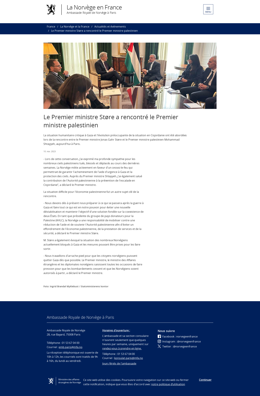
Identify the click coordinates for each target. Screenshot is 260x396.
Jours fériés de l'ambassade (119, 363)
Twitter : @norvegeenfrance (177, 346)
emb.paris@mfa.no (70, 347)
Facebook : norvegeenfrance (178, 336)
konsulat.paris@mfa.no (128, 358)
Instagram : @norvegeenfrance (179, 341)
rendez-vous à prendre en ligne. (122, 348)
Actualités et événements (110, 26)
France (51, 26)
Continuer (205, 380)
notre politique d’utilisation (168, 384)
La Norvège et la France (74, 26)
